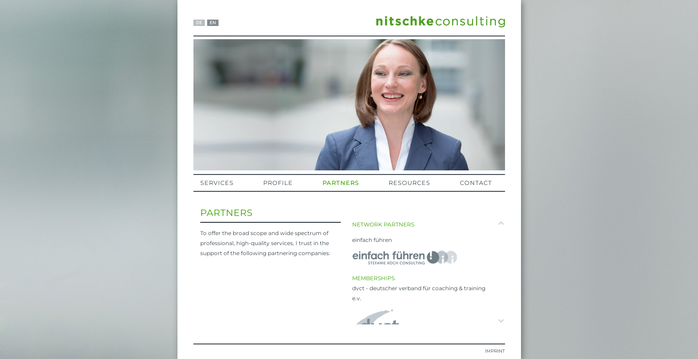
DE (199, 23)
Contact (476, 182)
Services (217, 182)
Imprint (495, 351)
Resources (409, 182)
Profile (278, 182)
